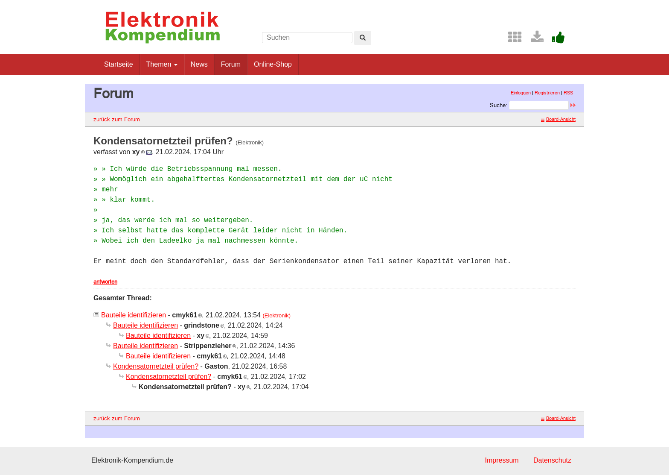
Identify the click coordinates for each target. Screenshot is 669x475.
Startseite (118, 64)
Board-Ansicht (558, 119)
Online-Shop (273, 64)
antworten (105, 281)
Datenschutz (552, 460)
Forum (231, 64)
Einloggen (521, 93)
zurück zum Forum (116, 119)
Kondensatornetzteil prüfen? (155, 366)
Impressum (501, 460)
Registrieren (547, 93)
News (199, 64)
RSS (568, 93)
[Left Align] (362, 38)
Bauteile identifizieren (133, 315)
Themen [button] (161, 64)
